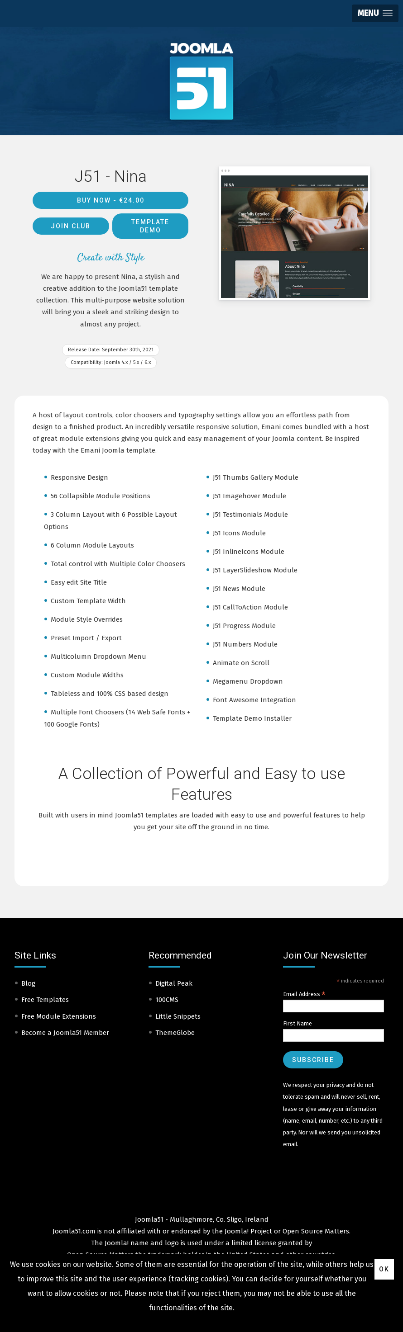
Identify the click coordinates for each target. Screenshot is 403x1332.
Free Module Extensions (58, 1016)
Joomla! (117, 1243)
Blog (28, 983)
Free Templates (45, 1000)
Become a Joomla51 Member (65, 1033)
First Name (297, 1023)
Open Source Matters (316, 1231)
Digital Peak (173, 983)
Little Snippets (178, 1016)
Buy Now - (110, 200)
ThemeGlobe (175, 1033)
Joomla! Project (247, 1231)
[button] (375, 13)
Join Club (71, 226)
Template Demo (150, 226)
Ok (384, 1269)
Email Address (304, 994)
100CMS (166, 1000)
